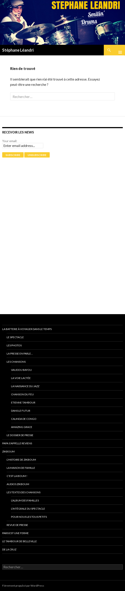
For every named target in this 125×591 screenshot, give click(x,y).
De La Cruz (9, 549)
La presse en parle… (20, 353)
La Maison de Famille (21, 467)
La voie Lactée (21, 378)
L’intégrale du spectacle (28, 508)
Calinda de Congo (23, 418)
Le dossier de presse (20, 435)
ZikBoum (8, 451)
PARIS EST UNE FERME (15, 533)
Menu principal (118, 50)
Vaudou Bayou (21, 369)
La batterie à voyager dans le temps (27, 329)
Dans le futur (20, 410)
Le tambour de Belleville (19, 541)
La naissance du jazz (25, 386)
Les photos (14, 345)
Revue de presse (17, 525)
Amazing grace (21, 427)
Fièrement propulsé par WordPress (23, 585)
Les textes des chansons (23, 492)
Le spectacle (15, 337)
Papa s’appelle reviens (17, 443)
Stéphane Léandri (18, 50)
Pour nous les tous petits (29, 516)
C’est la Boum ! (17, 476)
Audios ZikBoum (18, 484)
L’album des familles (25, 500)
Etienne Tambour (23, 402)
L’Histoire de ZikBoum (21, 459)
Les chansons (16, 361)
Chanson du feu (22, 394)
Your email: (9, 141)
